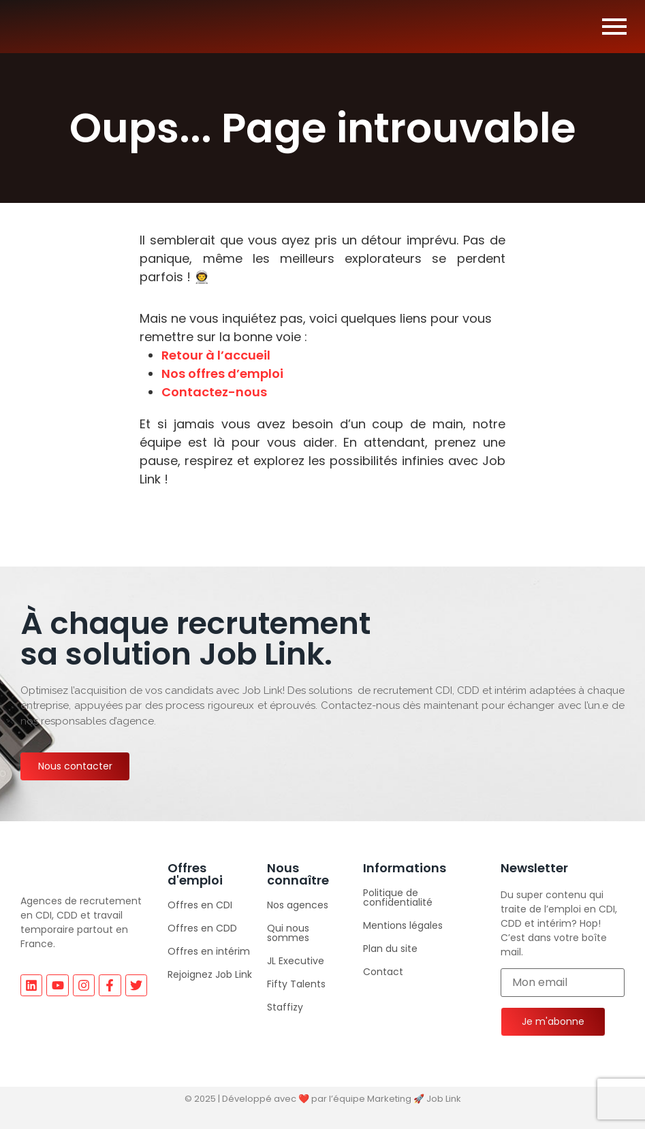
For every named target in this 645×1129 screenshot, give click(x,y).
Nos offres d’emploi (222, 373)
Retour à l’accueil (215, 355)
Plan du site (390, 948)
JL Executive (295, 961)
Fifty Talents (296, 984)
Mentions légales (403, 925)
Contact (383, 972)
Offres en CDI (200, 905)
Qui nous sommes (288, 932)
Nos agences (297, 905)
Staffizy (285, 1007)
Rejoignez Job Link (210, 974)
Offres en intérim (209, 951)
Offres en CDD (202, 928)
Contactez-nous (214, 391)
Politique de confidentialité (397, 897)
